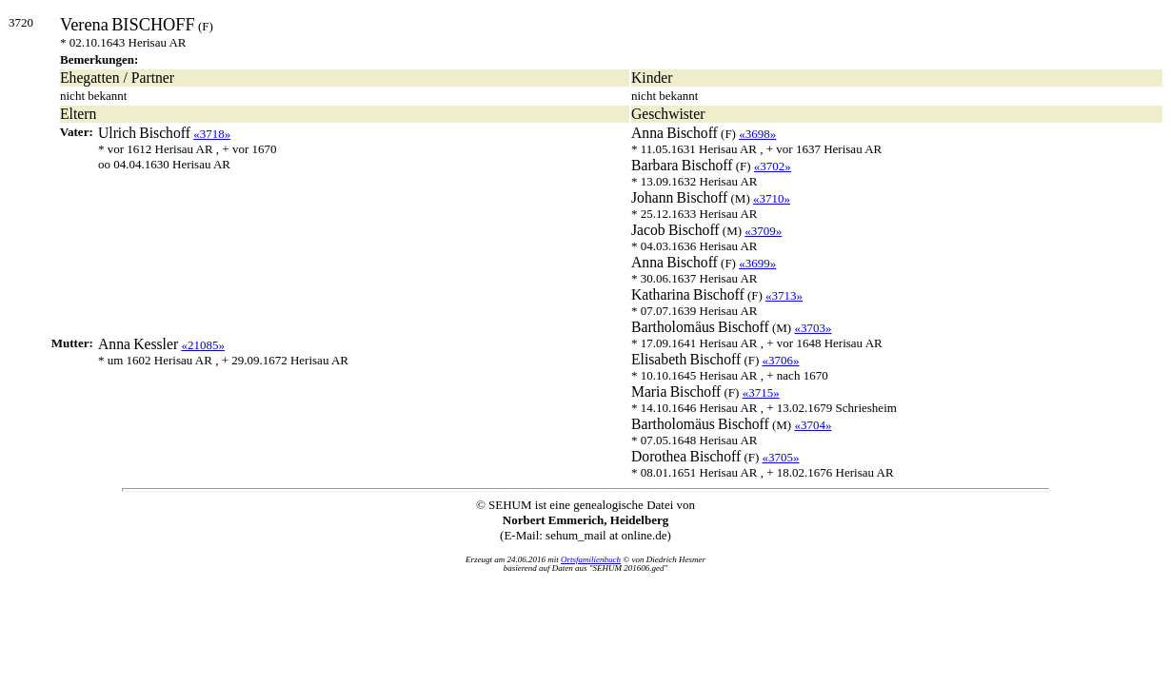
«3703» (812, 328)
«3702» (772, 166)
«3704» (812, 425)
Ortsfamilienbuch (591, 559)
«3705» (781, 457)
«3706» (781, 360)
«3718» (211, 134)
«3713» (784, 295)
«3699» (757, 263)
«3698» (757, 134)
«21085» (203, 345)
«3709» (763, 231)
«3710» (771, 198)
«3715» (761, 392)
